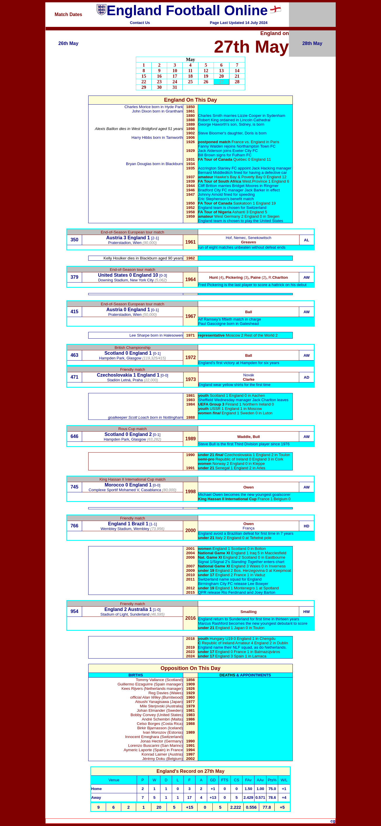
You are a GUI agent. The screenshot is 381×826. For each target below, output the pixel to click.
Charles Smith (210, 115)
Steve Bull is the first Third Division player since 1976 (244, 444)
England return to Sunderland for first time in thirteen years (248, 619)
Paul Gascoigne (212, 323)
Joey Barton (264, 592)
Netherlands (275, 647)
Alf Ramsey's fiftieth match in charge (229, 319)
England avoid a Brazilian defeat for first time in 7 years (245, 533)
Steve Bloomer (211, 133)
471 (74, 377)
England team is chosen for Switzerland (232, 207)
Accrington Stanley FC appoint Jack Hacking (236, 168)
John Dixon (142, 111)
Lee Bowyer (258, 583)
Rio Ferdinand (233, 592)
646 (74, 436)
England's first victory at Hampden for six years (238, 363)
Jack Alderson (210, 150)
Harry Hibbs (141, 137)
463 (74, 355)
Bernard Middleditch (215, 172)
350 (74, 239)
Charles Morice (137, 107)
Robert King (208, 120)
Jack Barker (255, 190)
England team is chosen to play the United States (240, 221)
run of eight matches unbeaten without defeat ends (241, 247)
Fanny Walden (210, 146)
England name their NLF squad (225, 647)
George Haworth (212, 124)
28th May (312, 43)
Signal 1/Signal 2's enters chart (241, 562)
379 (74, 277)
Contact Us (140, 22)
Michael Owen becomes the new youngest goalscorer (244, 494)
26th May (68, 43)
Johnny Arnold (210, 194)
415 (74, 311)
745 (74, 486)
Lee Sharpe (139, 335)
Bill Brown (206, 155)
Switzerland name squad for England (230, 579)
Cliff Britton (207, 185)
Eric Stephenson (212, 199)
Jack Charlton (264, 400)
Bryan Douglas (139, 164)
